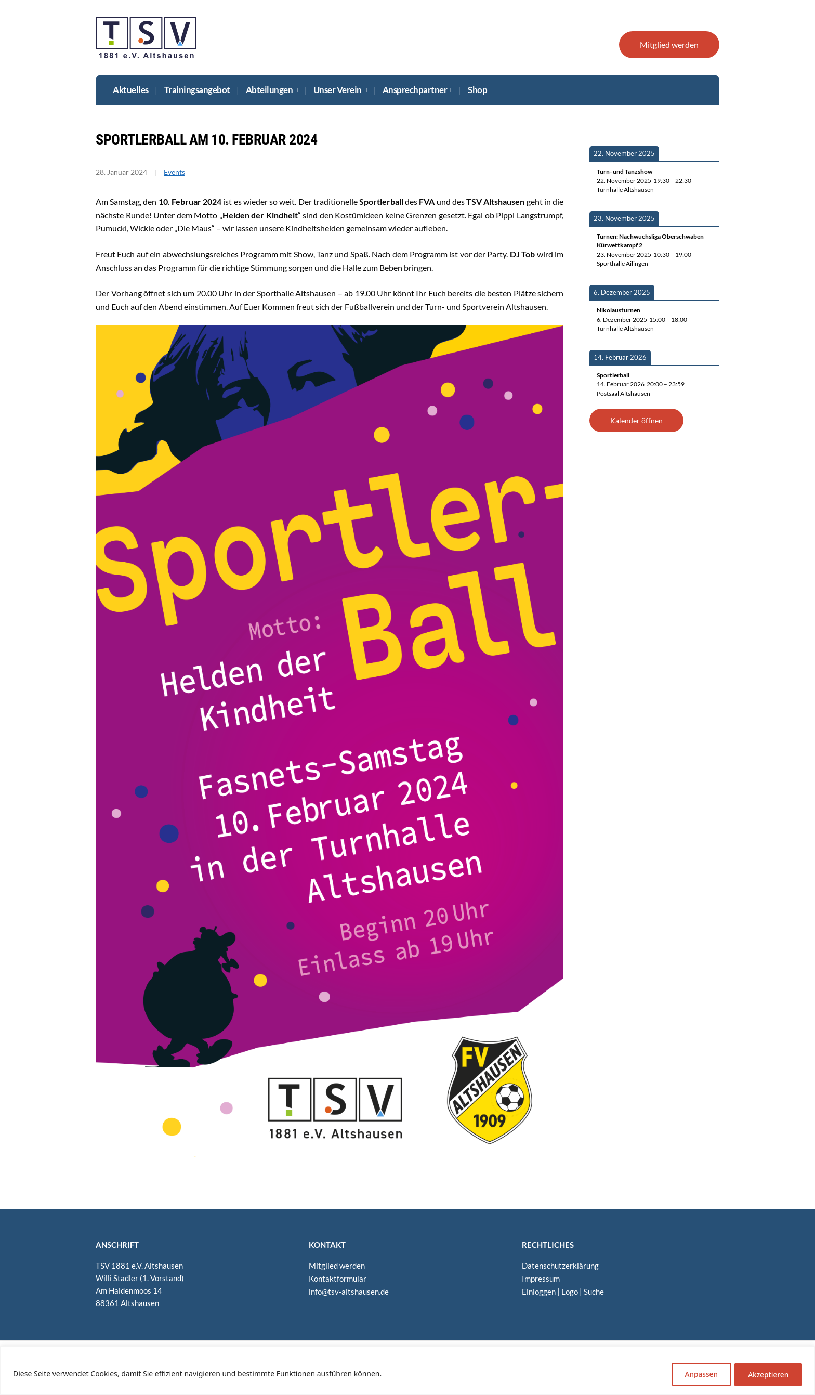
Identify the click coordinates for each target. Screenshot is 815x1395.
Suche (594, 1290)
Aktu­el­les (131, 89)
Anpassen (694, 1374)
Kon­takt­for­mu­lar (337, 1278)
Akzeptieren (766, 1374)
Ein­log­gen (539, 1290)
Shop (477, 89)
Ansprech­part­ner (415, 89)
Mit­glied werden (669, 44)
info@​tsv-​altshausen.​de (349, 1290)
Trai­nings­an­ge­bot (197, 89)
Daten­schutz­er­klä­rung (560, 1265)
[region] (407, 1371)
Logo (569, 1290)
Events (174, 171)
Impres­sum (541, 1278)
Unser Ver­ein (337, 89)
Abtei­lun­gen (269, 89)
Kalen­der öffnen (636, 420)
